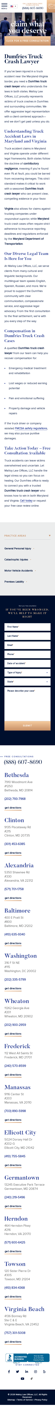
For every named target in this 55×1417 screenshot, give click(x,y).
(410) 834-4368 (14, 1288)
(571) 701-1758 (14, 889)
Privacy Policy (41, 1400)
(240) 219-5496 (14, 1197)
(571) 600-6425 (14, 1242)
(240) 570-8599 (15, 1066)
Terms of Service (25, 1400)
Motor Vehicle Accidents (18, 570)
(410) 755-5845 (14, 1156)
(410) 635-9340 (14, 934)
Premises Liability (14, 581)
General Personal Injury (17, 548)
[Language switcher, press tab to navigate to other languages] (13, 6)
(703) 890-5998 (15, 1111)
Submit (27, 725)
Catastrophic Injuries (16, 559)
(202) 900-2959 (15, 1025)
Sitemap (11, 1400)
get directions (13, 807)
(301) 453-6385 (14, 844)
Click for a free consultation (27, 41)
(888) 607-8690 (32, 8)
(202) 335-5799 (15, 979)
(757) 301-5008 (14, 1333)
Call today (26, 500)
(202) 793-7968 (15, 799)
